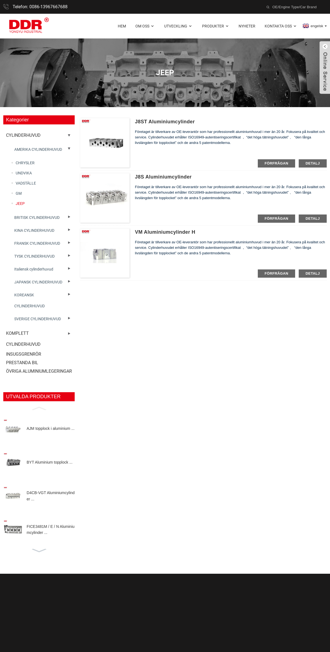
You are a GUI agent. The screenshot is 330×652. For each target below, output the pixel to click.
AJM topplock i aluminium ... (50, 428)
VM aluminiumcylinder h (165, 232)
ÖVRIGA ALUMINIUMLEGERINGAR (39, 371)
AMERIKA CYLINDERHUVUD (38, 149)
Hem (122, 26)
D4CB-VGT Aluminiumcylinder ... (51, 496)
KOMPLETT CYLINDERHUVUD (23, 339)
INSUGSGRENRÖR (23, 354)
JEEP (20, 203)
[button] (39, 407)
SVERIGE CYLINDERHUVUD (37, 319)
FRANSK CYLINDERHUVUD (37, 243)
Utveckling (178, 26)
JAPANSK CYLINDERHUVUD (38, 282)
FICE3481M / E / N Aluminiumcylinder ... (50, 529)
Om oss (145, 26)
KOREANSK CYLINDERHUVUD (29, 300)
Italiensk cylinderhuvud (33, 269)
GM (19, 193)
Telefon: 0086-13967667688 (40, 6)
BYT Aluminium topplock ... (49, 462)
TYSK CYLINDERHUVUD (34, 256)
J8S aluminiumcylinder (163, 177)
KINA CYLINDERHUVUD (34, 230)
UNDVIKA (24, 173)
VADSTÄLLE (26, 183)
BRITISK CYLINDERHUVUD (37, 217)
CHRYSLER (25, 163)
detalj (313, 163)
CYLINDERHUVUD (23, 135)
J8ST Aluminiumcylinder (165, 121)
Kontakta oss (281, 26)
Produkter (216, 26)
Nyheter (247, 26)
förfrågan (276, 163)
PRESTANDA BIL (22, 362)
